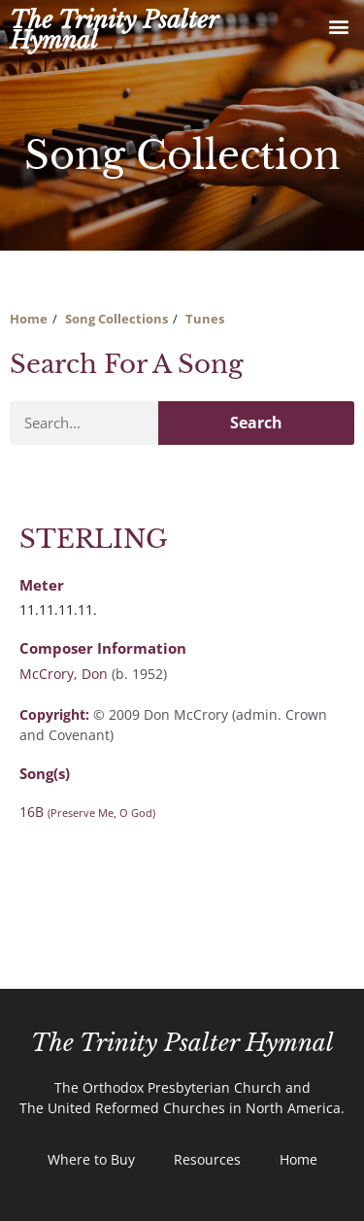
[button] (338, 26)
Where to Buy (91, 1159)
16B (87, 811)
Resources (207, 1159)
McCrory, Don (63, 673)
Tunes (204, 318)
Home (29, 318)
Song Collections (116, 318)
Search (256, 422)
